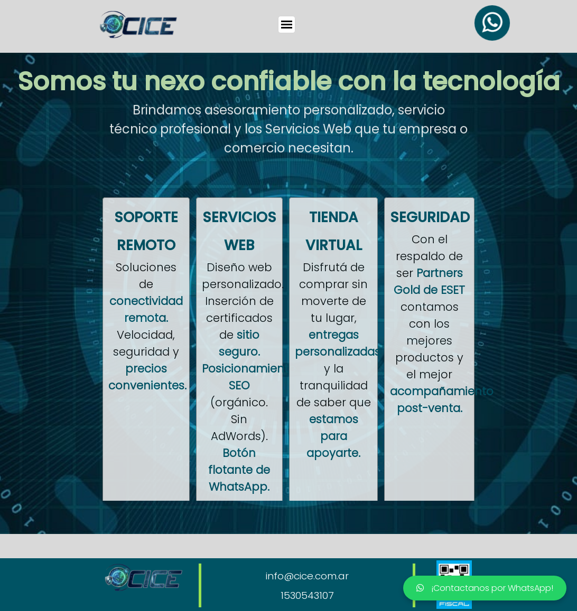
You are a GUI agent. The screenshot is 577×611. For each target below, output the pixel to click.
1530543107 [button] (307, 595)
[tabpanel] (288, 79)
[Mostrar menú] (286, 24)
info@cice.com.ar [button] (307, 576)
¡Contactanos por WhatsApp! (484, 588)
